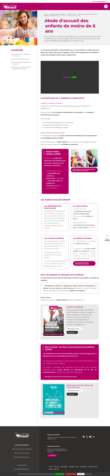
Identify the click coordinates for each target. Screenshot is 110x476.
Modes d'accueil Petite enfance (51, 15)
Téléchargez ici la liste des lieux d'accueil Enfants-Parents (61, 376)
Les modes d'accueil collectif (21, 59)
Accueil (46, 14)
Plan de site (56, 466)
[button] (25, 6)
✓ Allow (74, 77)
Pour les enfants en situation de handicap (22, 63)
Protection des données (54, 469)
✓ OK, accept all (59, 474)
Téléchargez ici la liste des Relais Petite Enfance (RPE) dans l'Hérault (84, 170)
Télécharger (71, 332)
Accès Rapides (107, 238)
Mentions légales (64, 466)
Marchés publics (83, 466)
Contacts (50, 466)
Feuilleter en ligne (74, 328)
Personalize (81, 474)
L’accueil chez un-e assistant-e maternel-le (21, 55)
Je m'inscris (52, 455)
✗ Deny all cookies (71, 474)
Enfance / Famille (72, 14)
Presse (77, 466)
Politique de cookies (93, 466)
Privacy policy (88, 474)
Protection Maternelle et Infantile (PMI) (87, 14)
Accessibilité (71, 466)
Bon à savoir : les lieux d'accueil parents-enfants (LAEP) (21, 68)
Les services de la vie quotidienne (58, 14)
